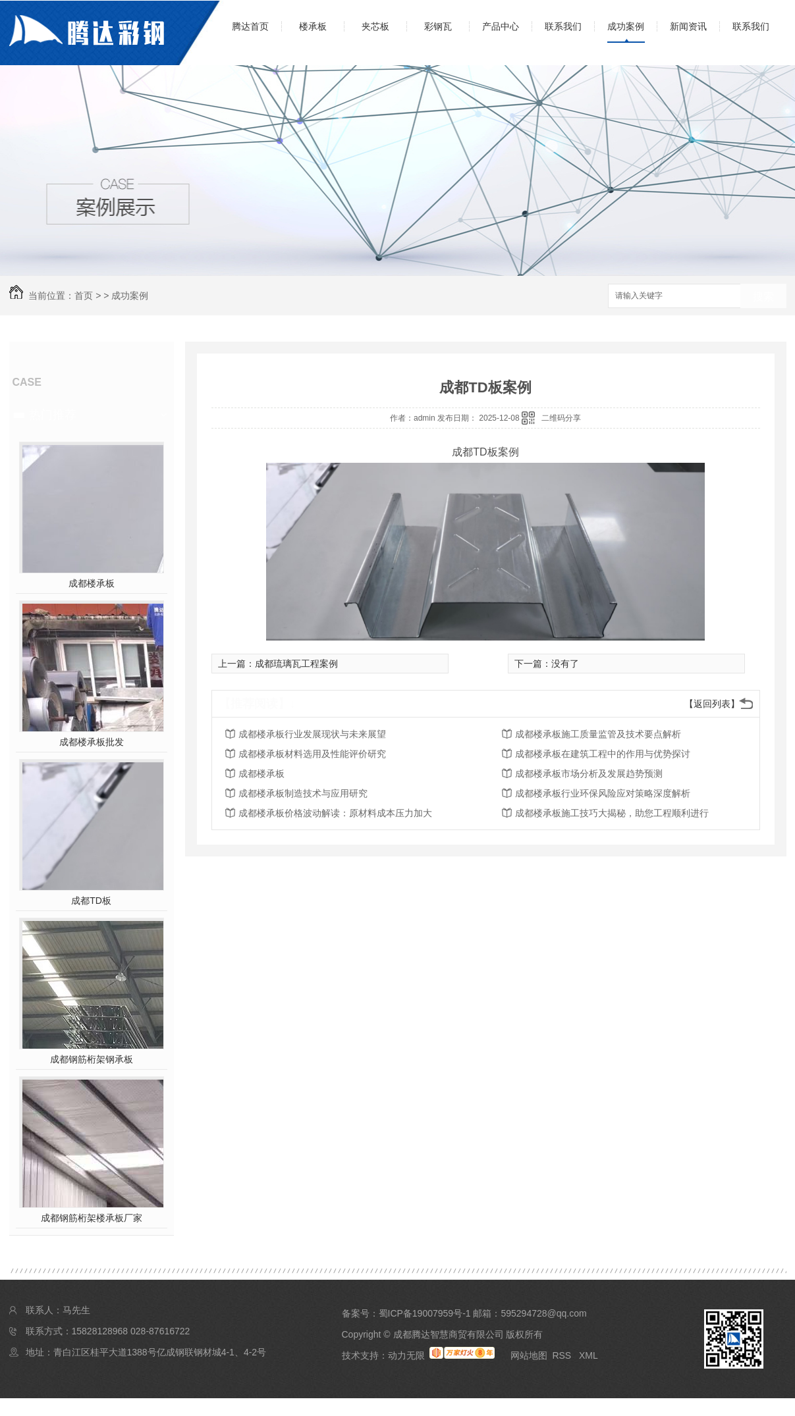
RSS (563, 1355)
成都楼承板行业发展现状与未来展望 (312, 734)
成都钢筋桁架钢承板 (91, 1059)
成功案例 (625, 26)
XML (588, 1355)
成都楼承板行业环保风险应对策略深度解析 (602, 793)
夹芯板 (375, 26)
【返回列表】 (712, 703)
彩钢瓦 (438, 26)
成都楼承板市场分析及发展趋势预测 (589, 773)
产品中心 (500, 26)
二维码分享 (561, 418)
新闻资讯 (688, 26)
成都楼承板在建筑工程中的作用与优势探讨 (602, 753)
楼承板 (313, 26)
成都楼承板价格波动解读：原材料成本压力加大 (335, 813)
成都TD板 (91, 900)
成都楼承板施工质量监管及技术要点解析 (598, 734)
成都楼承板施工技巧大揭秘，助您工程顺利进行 (612, 813)
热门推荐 (52, 414)
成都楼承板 (92, 583)
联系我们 (563, 26)
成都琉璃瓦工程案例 (296, 663)
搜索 (763, 296)
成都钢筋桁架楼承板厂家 (91, 1218)
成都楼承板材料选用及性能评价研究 (312, 753)
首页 (83, 295)
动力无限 (406, 1355)
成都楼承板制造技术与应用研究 (303, 793)
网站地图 (528, 1355)
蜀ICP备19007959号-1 (425, 1313)
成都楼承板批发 (91, 742)
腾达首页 (250, 26)
